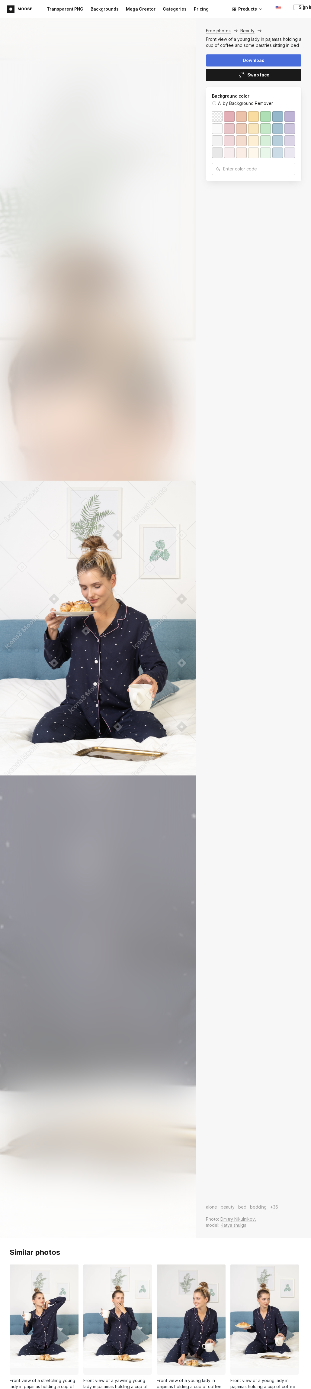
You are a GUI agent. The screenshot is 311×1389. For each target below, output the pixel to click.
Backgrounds (105, 8)
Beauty (247, 30)
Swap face (253, 75)
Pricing (201, 8)
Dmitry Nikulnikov (237, 1219)
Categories (175, 8)
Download (254, 60)
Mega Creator (141, 8)
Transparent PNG (65, 8)
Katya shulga (233, 1225)
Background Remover (251, 103)
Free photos (218, 30)
